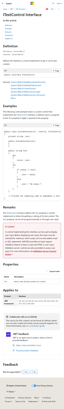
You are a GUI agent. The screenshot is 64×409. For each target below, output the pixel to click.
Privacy (7, 401)
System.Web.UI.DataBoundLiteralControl (28, 82)
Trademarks (32, 401)
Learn (5, 9)
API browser (20, 9)
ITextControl (22, 114)
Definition (8, 25)
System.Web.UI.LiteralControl (23, 88)
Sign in (59, 3)
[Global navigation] (2, 3)
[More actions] (59, 9)
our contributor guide (35, 325)
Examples (8, 28)
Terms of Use (20, 401)
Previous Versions (24, 397)
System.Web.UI (19, 51)
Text (10, 118)
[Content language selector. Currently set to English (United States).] (16, 386)
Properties (9, 35)
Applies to (9, 38)
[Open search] (53, 3)
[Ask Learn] (47, 9)
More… (14, 98)
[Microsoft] (32, 3)
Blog (36, 397)
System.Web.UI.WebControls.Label (25, 91)
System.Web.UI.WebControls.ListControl (28, 95)
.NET (11, 9)
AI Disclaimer (10, 397)
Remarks (8, 32)
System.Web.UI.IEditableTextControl (26, 85)
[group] (32, 164)
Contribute (47, 397)
